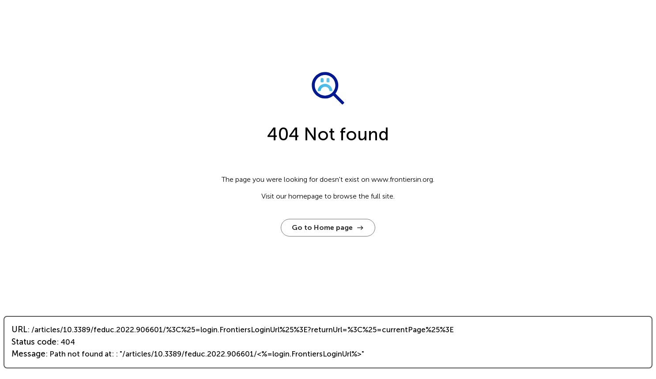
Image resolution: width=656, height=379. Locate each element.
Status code (34, 342)
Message (28, 354)
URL (19, 329)
